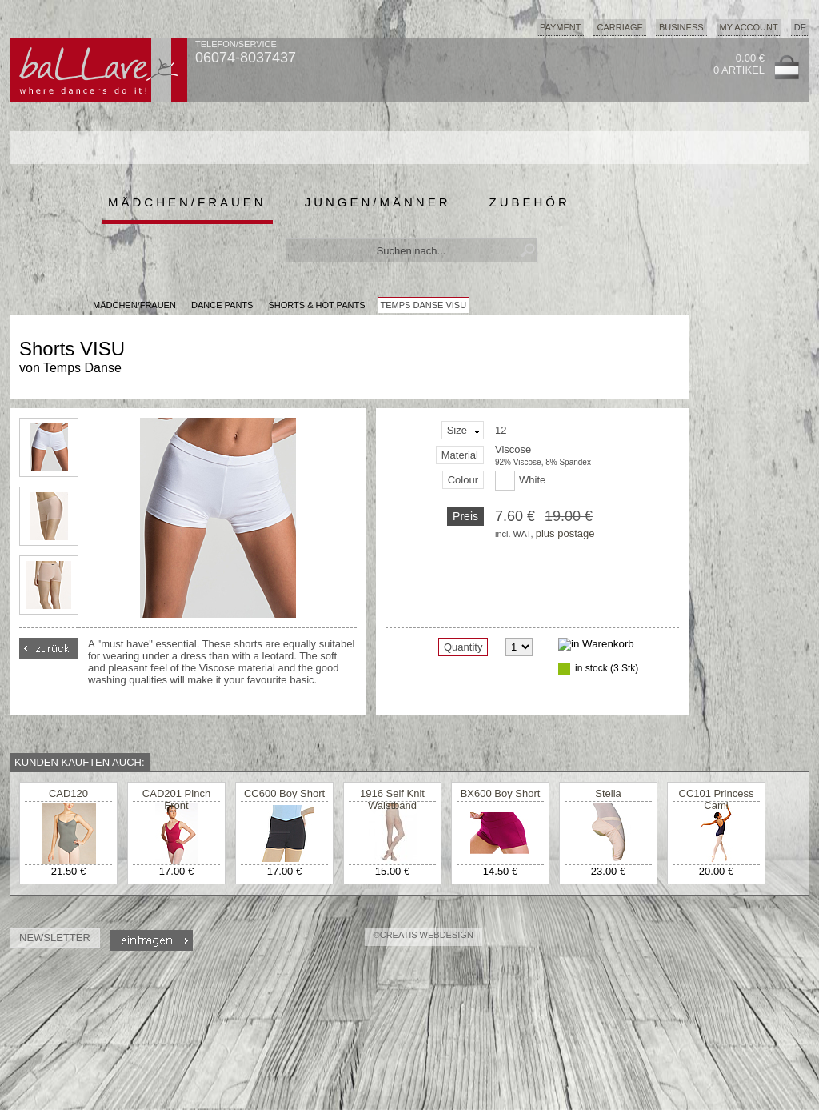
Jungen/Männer (378, 202)
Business (681, 27)
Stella (608, 793)
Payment (560, 27)
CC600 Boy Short (284, 793)
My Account (749, 27)
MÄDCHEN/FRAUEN (134, 305)
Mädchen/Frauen (187, 202)
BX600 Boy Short (501, 793)
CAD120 (68, 793)
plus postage (565, 533)
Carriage (619, 27)
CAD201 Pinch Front (176, 799)
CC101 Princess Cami (716, 799)
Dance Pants (222, 305)
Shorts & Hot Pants (316, 305)
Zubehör (529, 202)
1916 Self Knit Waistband (392, 799)
